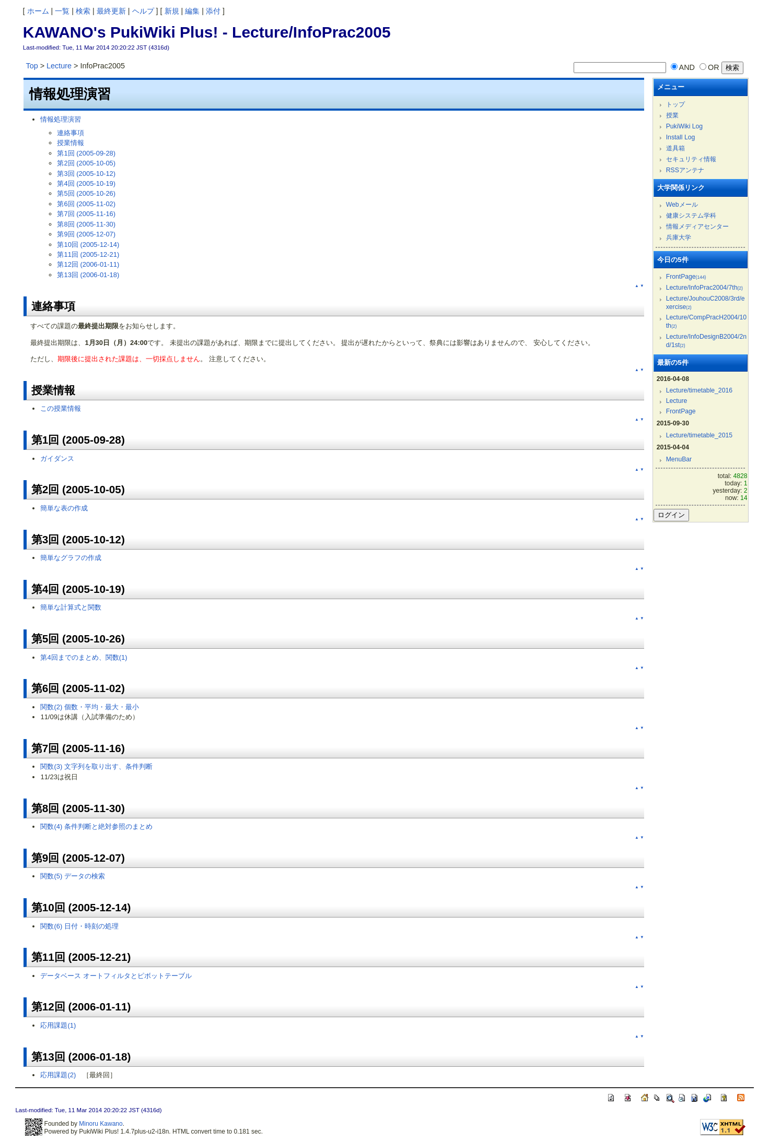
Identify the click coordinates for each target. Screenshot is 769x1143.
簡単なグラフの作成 (70, 558)
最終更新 (111, 11)
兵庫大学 (678, 237)
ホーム (38, 11)
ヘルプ (143, 11)
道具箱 (675, 148)
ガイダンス (57, 458)
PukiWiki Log (684, 126)
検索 (83, 11)
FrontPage (686, 276)
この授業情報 (60, 408)
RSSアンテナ (685, 170)
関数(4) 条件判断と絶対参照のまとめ (96, 826)
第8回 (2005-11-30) (86, 224)
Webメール (682, 204)
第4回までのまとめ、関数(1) (83, 657)
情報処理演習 (60, 119)
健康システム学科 (691, 215)
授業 (672, 115)
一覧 (62, 11)
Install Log (680, 137)
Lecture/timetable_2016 (699, 390)
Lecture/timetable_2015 (699, 435)
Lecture (59, 66)
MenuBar (679, 459)
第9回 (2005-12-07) (86, 234)
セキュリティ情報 (691, 159)
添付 (213, 11)
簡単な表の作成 (64, 508)
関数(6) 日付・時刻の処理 (79, 926)
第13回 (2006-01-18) (88, 275)
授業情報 (70, 143)
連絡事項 (70, 133)
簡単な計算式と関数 (70, 607)
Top (32, 66)
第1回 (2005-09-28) (86, 153)
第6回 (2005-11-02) (86, 204)
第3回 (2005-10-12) (86, 173)
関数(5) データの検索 (72, 876)
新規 (172, 11)
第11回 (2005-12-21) (88, 254)
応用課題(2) (58, 1075)
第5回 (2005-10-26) (86, 193)
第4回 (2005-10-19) (86, 183)
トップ (675, 104)
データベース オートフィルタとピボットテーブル (116, 976)
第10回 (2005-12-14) (88, 244)
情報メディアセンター (697, 226)
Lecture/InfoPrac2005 (311, 32)
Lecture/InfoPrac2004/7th (704, 287)
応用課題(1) (58, 1025)
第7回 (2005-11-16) (86, 214)
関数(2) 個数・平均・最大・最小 (89, 707)
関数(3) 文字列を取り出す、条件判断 (96, 766)
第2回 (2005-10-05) (86, 163)
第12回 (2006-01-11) (88, 264)
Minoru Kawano (100, 1123)
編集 (192, 11)
